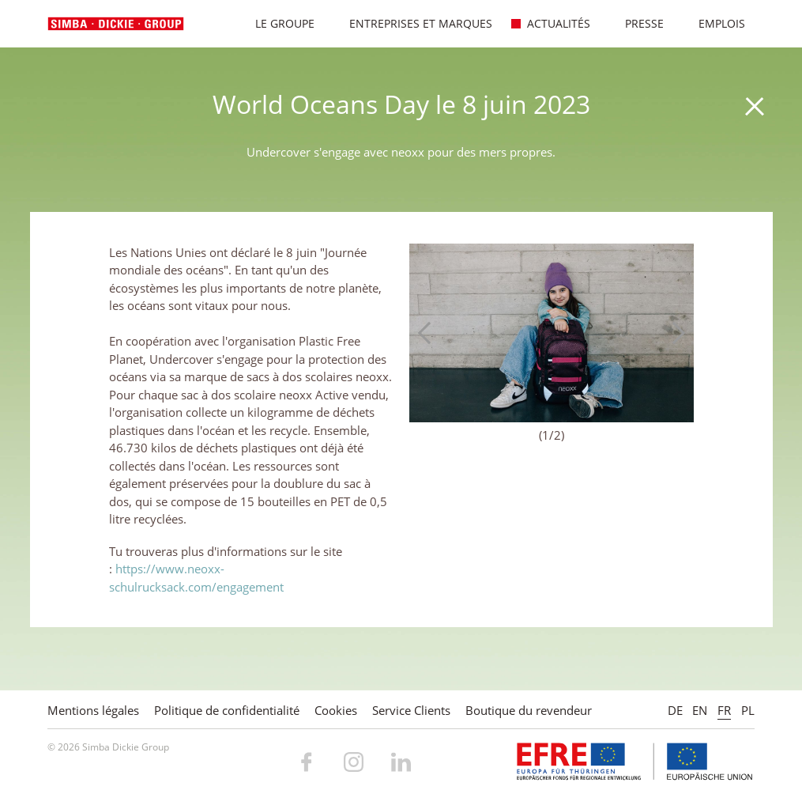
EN (699, 710)
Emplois (713, 23)
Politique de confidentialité (226, 710)
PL (748, 710)
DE (675, 710)
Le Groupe (276, 23)
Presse (636, 23)
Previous (429, 333)
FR (724, 710)
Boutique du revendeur (528, 710)
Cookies (335, 710)
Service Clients (411, 710)
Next (674, 333)
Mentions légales (93, 710)
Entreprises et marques (412, 23)
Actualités (550, 23)
